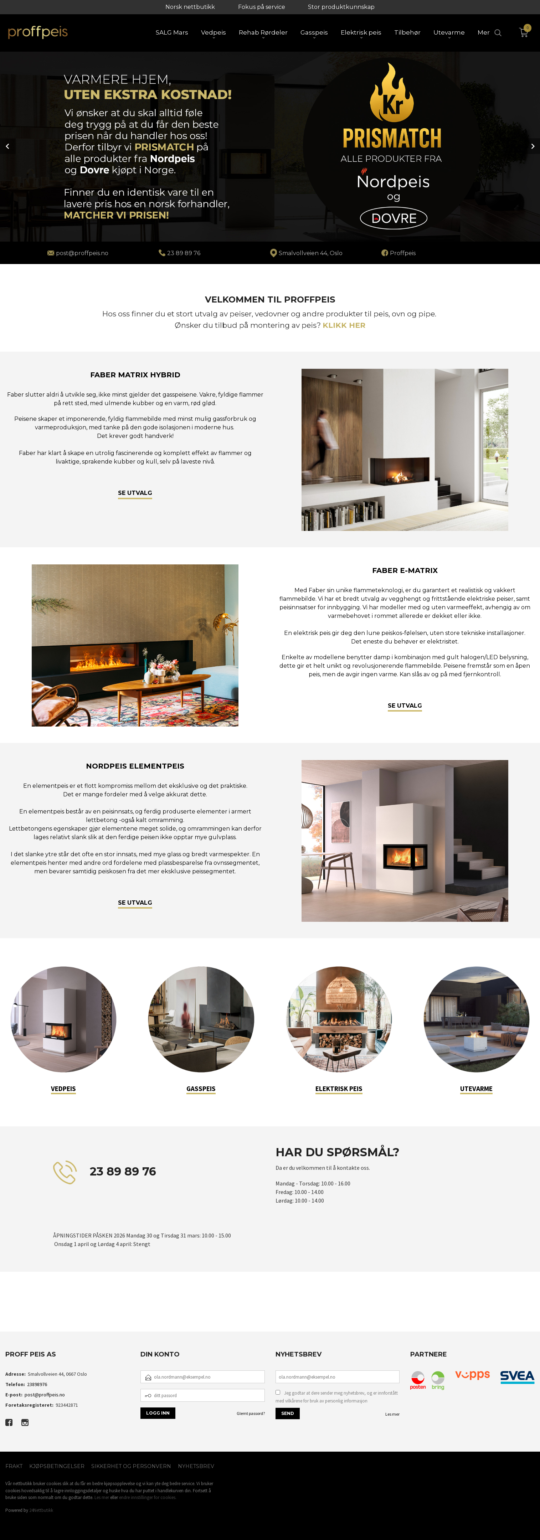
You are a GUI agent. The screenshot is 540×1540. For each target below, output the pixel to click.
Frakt (13, 1465)
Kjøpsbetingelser (56, 1465)
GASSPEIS (201, 1088)
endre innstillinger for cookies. (147, 1497)
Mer (484, 32)
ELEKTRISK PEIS (338, 1088)
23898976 (37, 1383)
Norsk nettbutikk (190, 7)
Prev (8, 146)
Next (532, 146)
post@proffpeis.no (45, 1394)
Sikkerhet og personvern (131, 1465)
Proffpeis (403, 252)
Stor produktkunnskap (341, 7)
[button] (42, 1310)
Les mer (392, 1413)
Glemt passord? (251, 1412)
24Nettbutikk (41, 1510)
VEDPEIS (63, 1088)
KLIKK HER (344, 324)
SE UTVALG (135, 492)
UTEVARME (476, 1088)
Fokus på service (261, 7)
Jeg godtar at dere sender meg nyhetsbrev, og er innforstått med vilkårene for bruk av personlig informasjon (337, 1396)
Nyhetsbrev (196, 1465)
